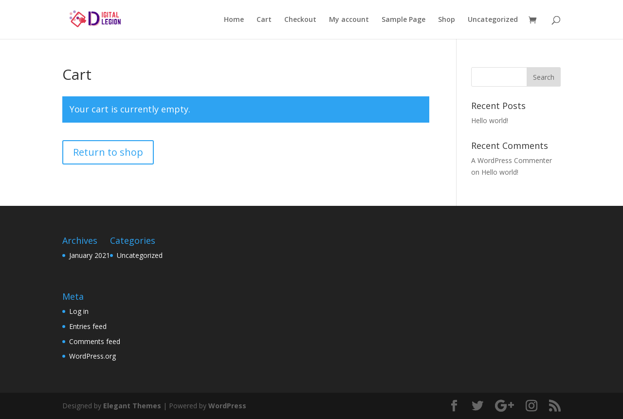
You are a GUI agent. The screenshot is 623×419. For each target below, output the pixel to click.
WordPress (227, 405)
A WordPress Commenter (511, 160)
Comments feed (94, 341)
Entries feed (88, 326)
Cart (264, 20)
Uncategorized (493, 20)
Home (234, 20)
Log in (79, 311)
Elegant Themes (132, 405)
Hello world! (489, 120)
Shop (446, 20)
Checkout (300, 20)
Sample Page (403, 20)
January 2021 (89, 255)
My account (349, 20)
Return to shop (108, 152)
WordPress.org (92, 356)
